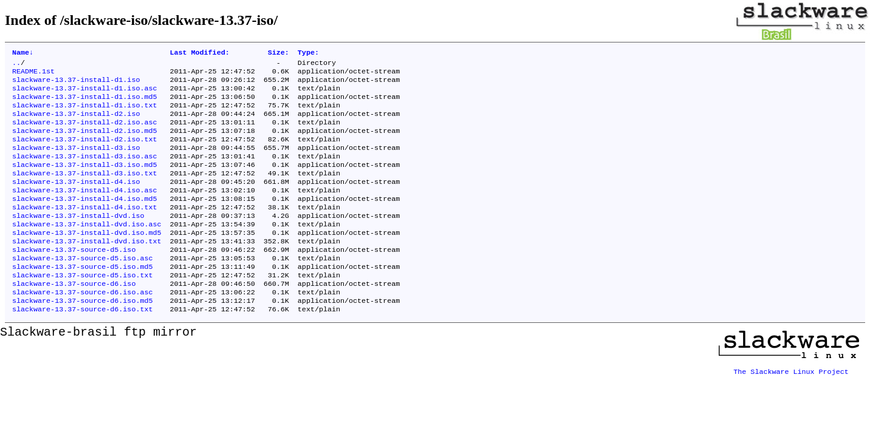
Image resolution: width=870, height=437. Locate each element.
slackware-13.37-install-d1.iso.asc (84, 94)
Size (278, 53)
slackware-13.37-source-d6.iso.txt (82, 346)
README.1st (33, 75)
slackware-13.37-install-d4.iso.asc (84, 210)
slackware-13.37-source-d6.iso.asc (82, 327)
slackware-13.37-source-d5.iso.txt (82, 308)
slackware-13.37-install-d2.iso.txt (84, 152)
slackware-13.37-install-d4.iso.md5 (84, 220)
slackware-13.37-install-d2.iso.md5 (84, 142)
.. (16, 65)
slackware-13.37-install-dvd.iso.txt (86, 269)
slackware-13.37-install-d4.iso (76, 201)
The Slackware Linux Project (791, 405)
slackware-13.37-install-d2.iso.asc (84, 133)
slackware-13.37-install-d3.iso (76, 162)
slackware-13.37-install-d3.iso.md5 (84, 181)
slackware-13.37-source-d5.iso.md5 (82, 298)
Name (22, 53)
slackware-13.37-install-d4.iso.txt (84, 230)
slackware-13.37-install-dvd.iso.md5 (86, 259)
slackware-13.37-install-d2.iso (76, 123)
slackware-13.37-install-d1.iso (76, 84)
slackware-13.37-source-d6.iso (73, 317)
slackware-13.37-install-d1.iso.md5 (84, 104)
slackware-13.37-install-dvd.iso (78, 240)
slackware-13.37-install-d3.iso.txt (84, 191)
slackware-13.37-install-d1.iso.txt (84, 113)
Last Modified (199, 53)
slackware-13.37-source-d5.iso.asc (82, 288)
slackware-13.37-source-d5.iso (73, 278)
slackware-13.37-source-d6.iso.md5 (82, 337)
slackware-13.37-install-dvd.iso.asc (86, 249)
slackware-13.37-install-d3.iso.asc (84, 172)
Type (308, 53)
